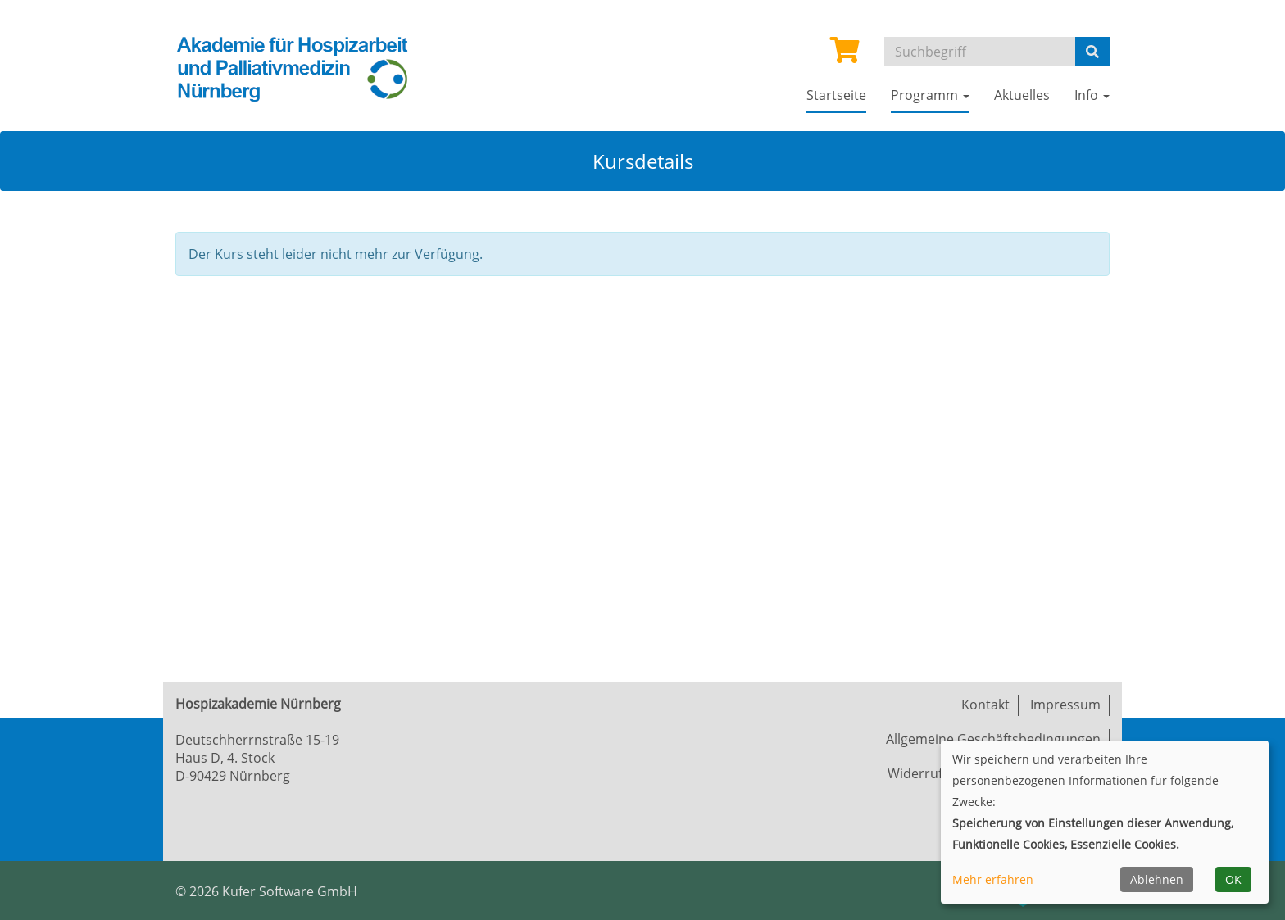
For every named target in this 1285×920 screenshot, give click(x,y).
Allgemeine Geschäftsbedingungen (993, 739)
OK (1233, 879)
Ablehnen (1156, 879)
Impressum (1065, 705)
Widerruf (915, 773)
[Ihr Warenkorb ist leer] (845, 55)
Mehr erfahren (992, 879)
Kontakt (985, 705)
